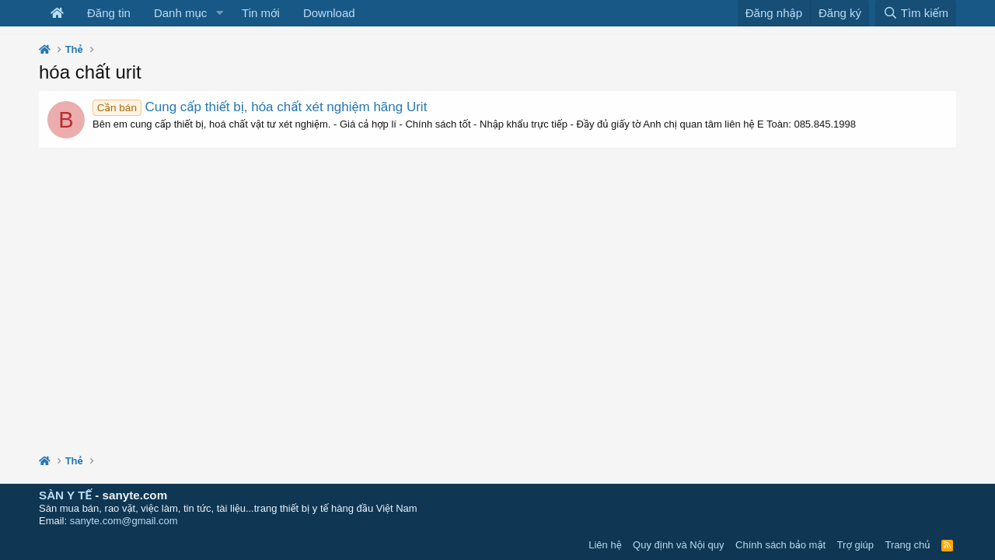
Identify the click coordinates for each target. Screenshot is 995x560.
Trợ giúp (855, 545)
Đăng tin (109, 12)
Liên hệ (604, 545)
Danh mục (180, 12)
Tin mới (261, 12)
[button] (219, 13)
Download (329, 12)
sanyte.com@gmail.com (124, 521)
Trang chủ (907, 545)
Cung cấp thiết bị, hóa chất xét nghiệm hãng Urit (260, 107)
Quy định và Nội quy (678, 545)
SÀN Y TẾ (65, 495)
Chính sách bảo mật (780, 545)
